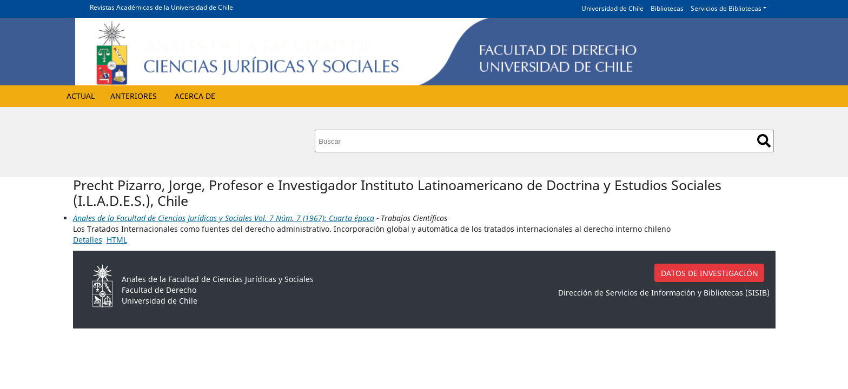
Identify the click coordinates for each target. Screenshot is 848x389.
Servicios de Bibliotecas (726, 8)
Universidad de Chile (612, 8)
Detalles (87, 239)
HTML (117, 239)
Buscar (764, 140)
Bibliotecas (667, 8)
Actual (81, 96)
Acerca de (195, 96)
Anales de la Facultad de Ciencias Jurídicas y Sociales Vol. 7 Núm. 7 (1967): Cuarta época (223, 218)
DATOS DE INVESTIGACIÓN (709, 273)
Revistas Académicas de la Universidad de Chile (161, 7)
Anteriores (133, 96)
